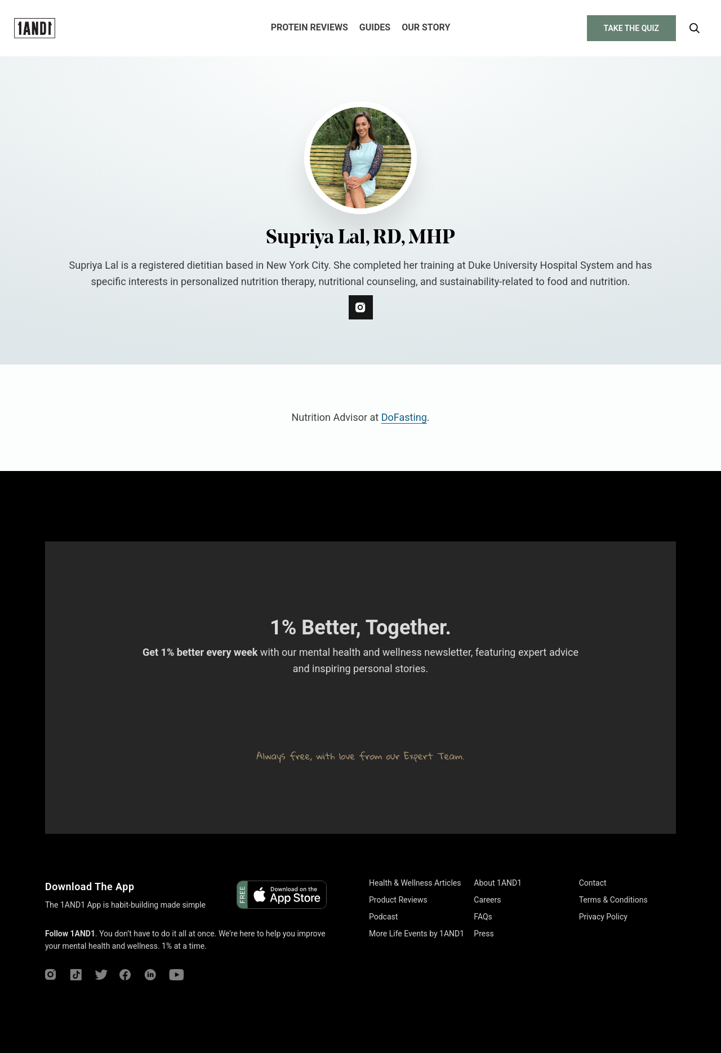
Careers (487, 899)
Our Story (426, 27)
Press (483, 933)
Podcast (383, 916)
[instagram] (361, 307)
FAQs (483, 916)
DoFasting (404, 417)
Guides (374, 27)
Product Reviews (398, 899)
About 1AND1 (498, 882)
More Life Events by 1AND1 (416, 933)
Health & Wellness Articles (415, 882)
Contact (593, 882)
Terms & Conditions (613, 899)
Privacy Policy (603, 916)
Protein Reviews (309, 27)
